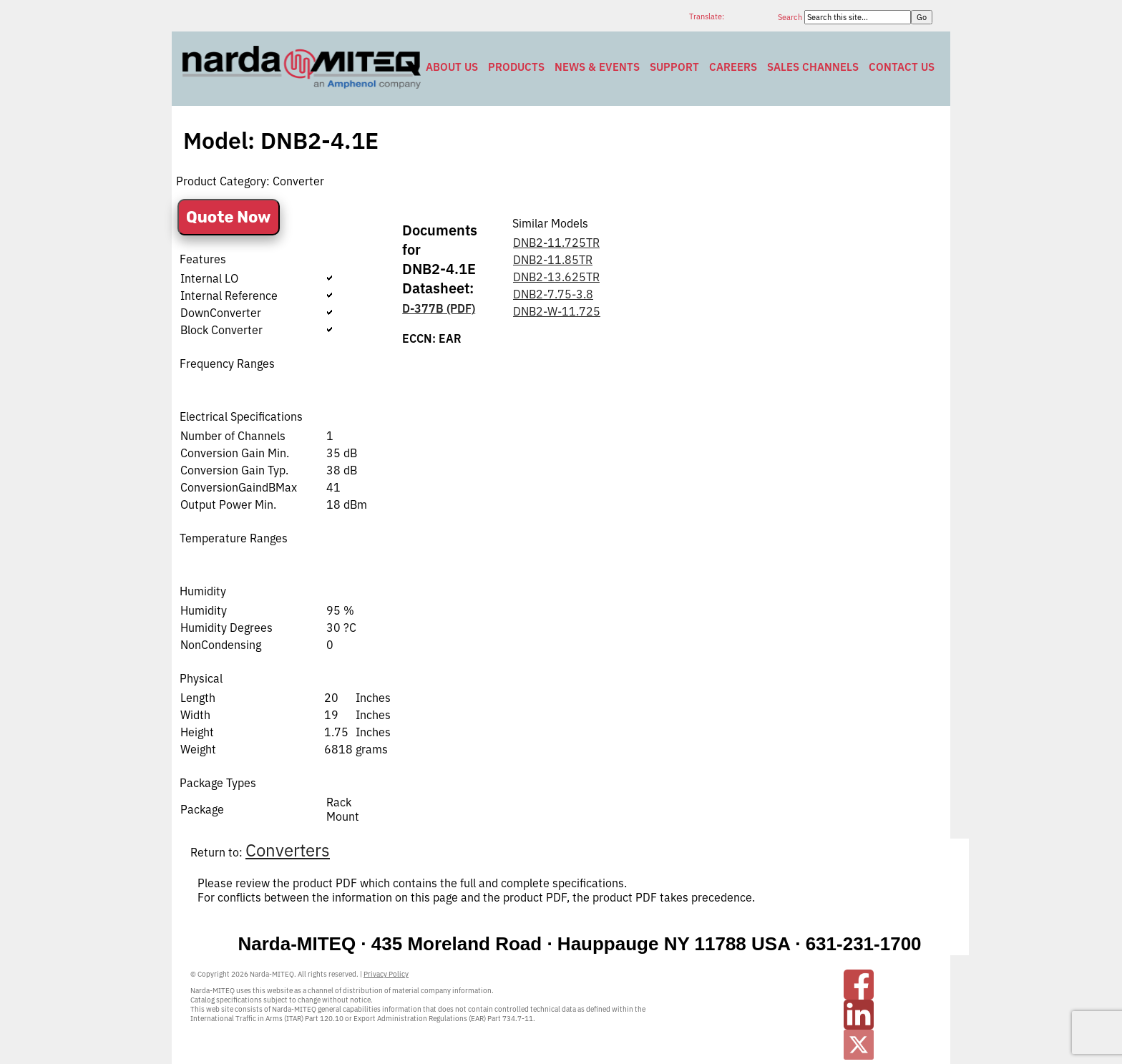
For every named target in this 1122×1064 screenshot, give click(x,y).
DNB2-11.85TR (552, 260)
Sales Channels (813, 67)
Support (674, 67)
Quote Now (228, 217)
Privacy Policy (386, 974)
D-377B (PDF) (438, 308)
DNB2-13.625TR (556, 277)
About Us (452, 67)
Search (791, 17)
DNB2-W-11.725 (556, 311)
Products (516, 67)
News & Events (597, 67)
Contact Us (902, 67)
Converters (287, 850)
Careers (733, 67)
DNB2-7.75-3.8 (553, 294)
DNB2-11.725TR (556, 242)
